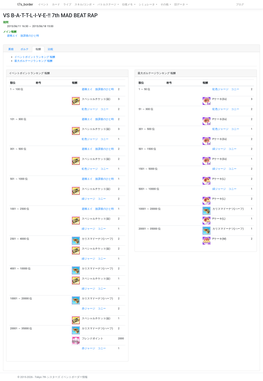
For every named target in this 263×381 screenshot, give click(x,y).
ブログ (240, 4)
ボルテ (25, 49)
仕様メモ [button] (127, 4)
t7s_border (25, 4)
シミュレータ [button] (147, 4)
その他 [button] (164, 4)
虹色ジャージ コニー (95, 109)
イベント (43, 4)
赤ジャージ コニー (94, 308)
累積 (11, 49)
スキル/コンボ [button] (83, 4)
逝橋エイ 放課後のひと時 (23, 35)
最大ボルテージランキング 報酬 (33, 60)
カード (56, 4)
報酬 (38, 49)
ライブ (67, 4)
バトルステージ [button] (107, 4)
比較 (50, 49)
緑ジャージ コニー (94, 198)
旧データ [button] (180, 4)
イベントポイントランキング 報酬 (34, 56)
